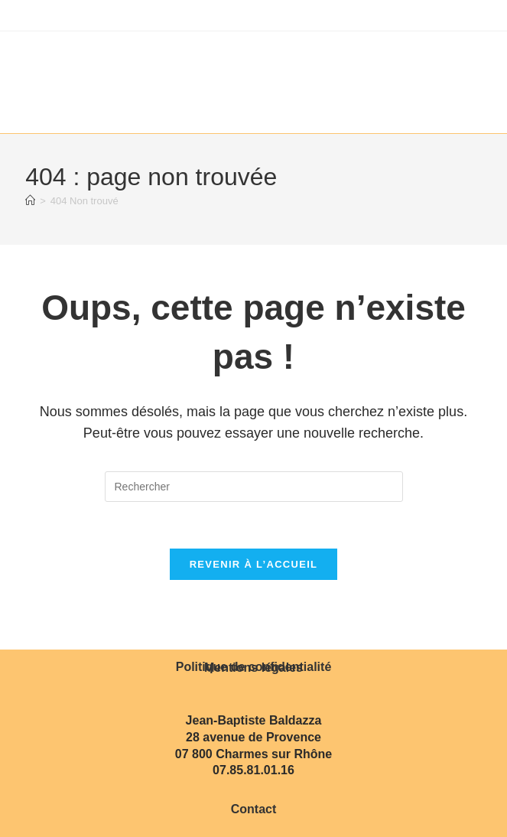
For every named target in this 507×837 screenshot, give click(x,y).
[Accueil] (30, 201)
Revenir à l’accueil (254, 564)
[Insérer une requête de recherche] (254, 486)
